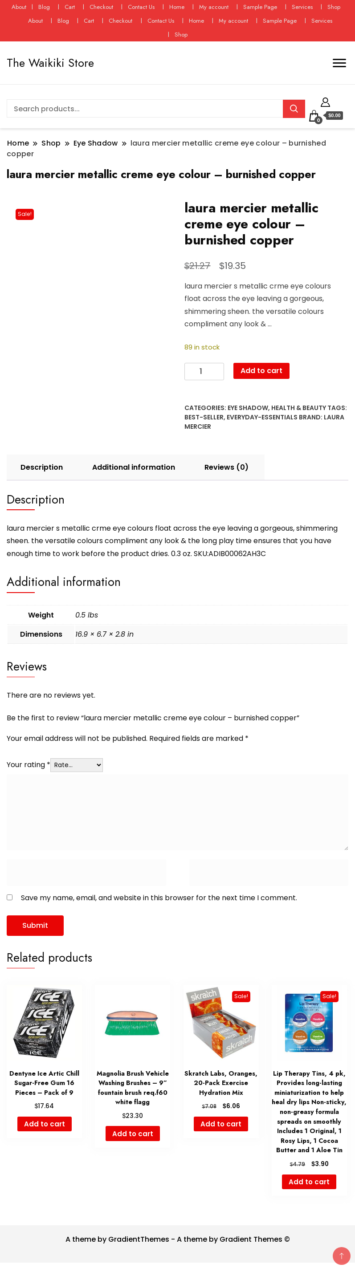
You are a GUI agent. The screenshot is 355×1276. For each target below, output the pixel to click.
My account (214, 7)
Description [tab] (41, 467)
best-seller (204, 417)
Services (302, 7)
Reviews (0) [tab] (226, 467)
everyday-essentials (262, 417)
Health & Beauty (298, 407)
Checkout (101, 7)
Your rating (28, 765)
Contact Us (141, 7)
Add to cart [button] (44, 1124)
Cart (70, 7)
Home (176, 7)
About (19, 7)
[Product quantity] (204, 371)
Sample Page (260, 7)
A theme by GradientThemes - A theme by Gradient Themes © (177, 1239)
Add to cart (261, 371)
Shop (333, 7)
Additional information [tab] (133, 467)
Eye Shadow (248, 407)
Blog (44, 7)
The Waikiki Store (50, 62)
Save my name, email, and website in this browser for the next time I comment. (159, 898)
